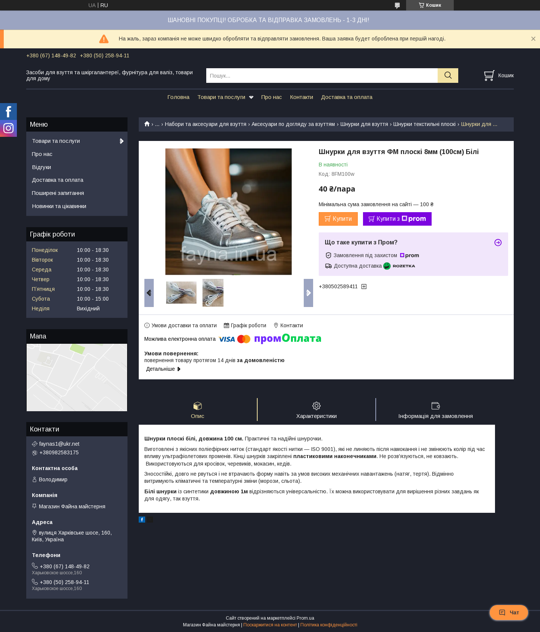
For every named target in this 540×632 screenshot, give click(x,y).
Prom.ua (305, 618)
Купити (342, 219)
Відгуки (41, 167)
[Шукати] (448, 75)
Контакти (301, 97)
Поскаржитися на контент (270, 625)
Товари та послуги (221, 97)
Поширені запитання (58, 193)
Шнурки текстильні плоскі (424, 124)
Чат (509, 612)
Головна (178, 97)
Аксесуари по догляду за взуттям (293, 124)
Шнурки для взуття (364, 124)
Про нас (271, 97)
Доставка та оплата (346, 97)
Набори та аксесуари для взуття (205, 124)
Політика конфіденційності (328, 625)
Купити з (401, 219)
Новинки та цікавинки (59, 206)
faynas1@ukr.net (59, 444)
